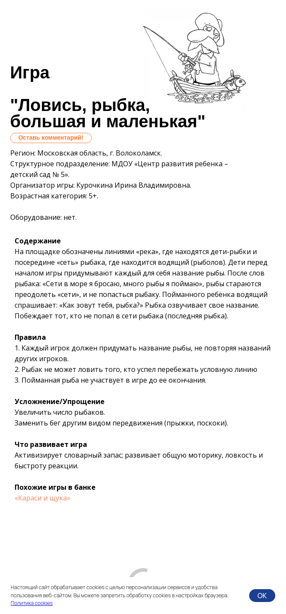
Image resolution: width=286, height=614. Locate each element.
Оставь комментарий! (51, 137)
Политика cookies (32, 603)
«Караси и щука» (42, 498)
